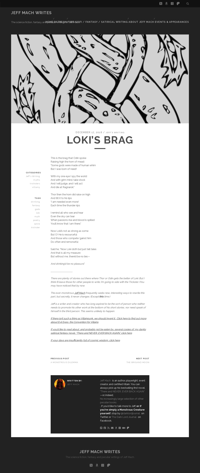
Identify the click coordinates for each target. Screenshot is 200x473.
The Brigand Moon (138, 350)
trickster (36, 215)
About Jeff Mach (146, 13)
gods (38, 196)
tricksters (36, 171)
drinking (36, 189)
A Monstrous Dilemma (64, 350)
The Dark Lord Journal (124, 404)
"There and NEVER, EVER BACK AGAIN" (122, 378)
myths (38, 167)
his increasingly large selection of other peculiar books (122, 388)
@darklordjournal (130, 400)
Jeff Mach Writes (31, 12)
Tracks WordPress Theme (87, 469)
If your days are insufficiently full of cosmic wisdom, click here (85, 327)
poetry (37, 207)
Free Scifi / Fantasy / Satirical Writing (107, 13)
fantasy (37, 193)
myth (38, 204)
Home (60, 13)
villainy (37, 174)
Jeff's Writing (115, 119)
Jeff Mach (79, 280)
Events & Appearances (175, 13)
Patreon (72, 13)
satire (38, 211)
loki (39, 200)
